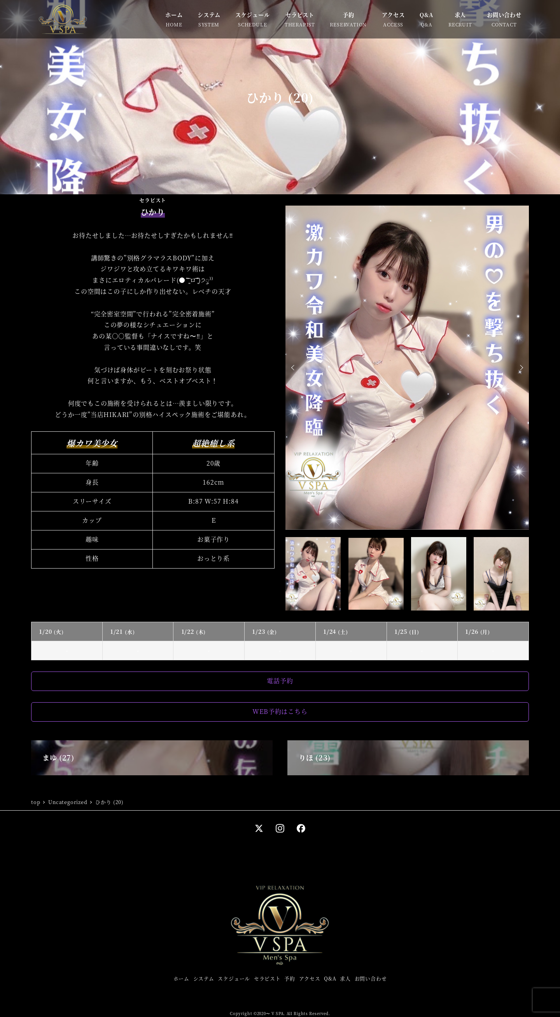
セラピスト (267, 978)
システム (203, 978)
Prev (294, 367)
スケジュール (234, 978)
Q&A (330, 978)
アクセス (309, 978)
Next (520, 367)
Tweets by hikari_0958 (220, 584)
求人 (345, 978)
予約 (289, 978)
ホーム (181, 978)
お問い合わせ (371, 978)
